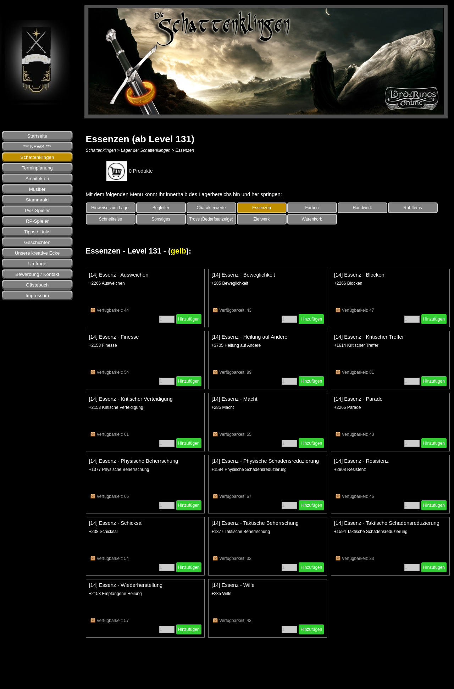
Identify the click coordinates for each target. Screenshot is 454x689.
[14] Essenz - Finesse (114, 337)
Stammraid (37, 199)
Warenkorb (311, 219)
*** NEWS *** (37, 146)
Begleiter (161, 207)
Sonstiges (160, 219)
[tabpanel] (268, 194)
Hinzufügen (189, 319)
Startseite (37, 136)
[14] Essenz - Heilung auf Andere (249, 337)
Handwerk (362, 207)
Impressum (37, 295)
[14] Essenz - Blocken (359, 275)
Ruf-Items (413, 207)
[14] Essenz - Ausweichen (119, 275)
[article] (145, 298)
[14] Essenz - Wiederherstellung (126, 585)
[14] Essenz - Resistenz (361, 461)
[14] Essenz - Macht (234, 399)
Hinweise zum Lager (110, 207)
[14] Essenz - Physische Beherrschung (133, 461)
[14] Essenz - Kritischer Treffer (369, 337)
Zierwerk (262, 219)
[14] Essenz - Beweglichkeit (243, 275)
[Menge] (167, 319)
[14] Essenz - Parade (358, 399)
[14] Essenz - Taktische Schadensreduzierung (386, 523)
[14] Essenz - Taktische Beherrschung (255, 523)
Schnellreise (110, 219)
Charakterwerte (211, 207)
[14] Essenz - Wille (232, 585)
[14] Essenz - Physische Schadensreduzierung (265, 461)
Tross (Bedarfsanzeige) (211, 219)
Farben (312, 207)
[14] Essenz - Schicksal (116, 523)
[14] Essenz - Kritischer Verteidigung (131, 399)
